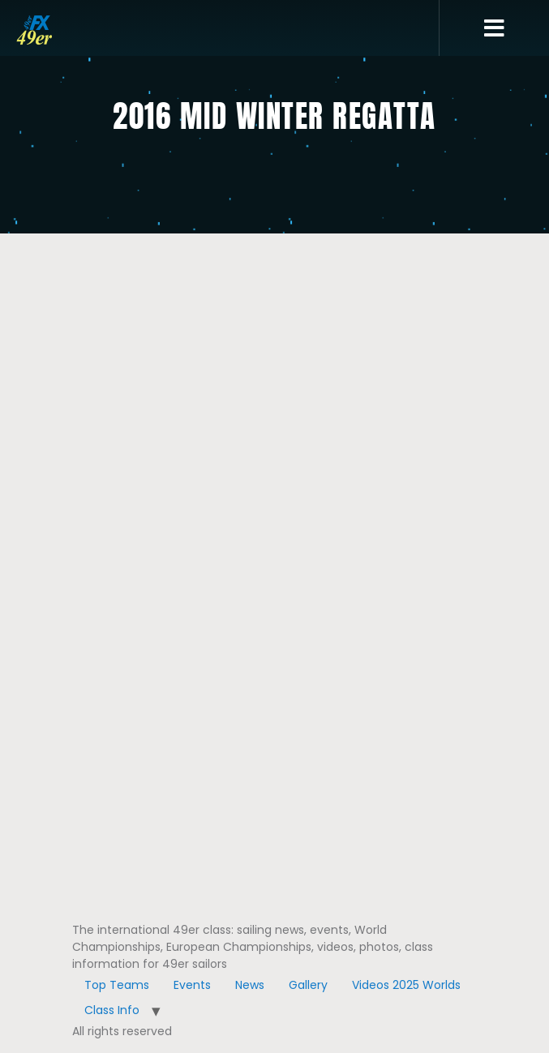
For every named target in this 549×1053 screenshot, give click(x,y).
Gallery (308, 985)
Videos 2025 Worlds (406, 985)
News (249, 985)
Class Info (111, 1010)
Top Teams (116, 985)
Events (192, 985)
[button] (494, 28)
